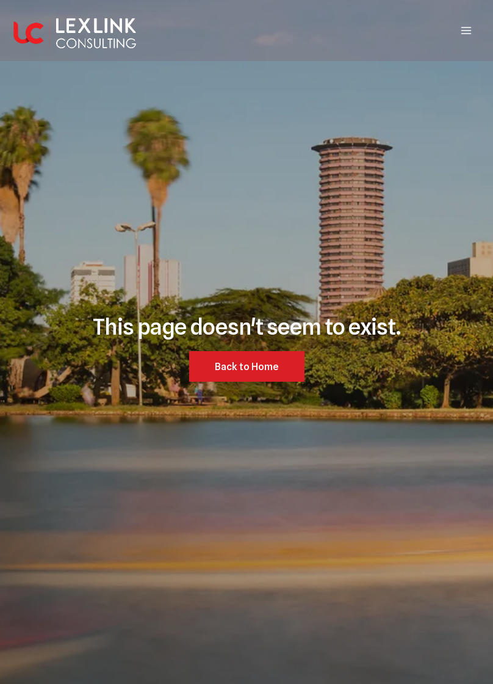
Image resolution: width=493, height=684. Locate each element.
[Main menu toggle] (466, 30)
